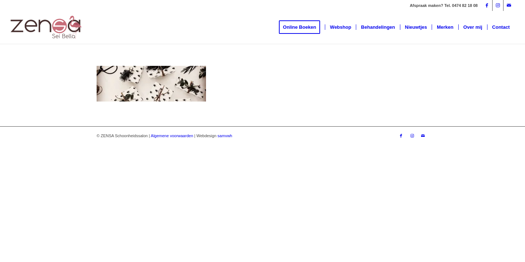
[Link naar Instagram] (498, 5)
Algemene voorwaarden (172, 136)
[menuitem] (302, 27)
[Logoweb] (46, 27)
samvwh (225, 136)
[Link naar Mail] (508, 5)
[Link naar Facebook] (487, 5)
